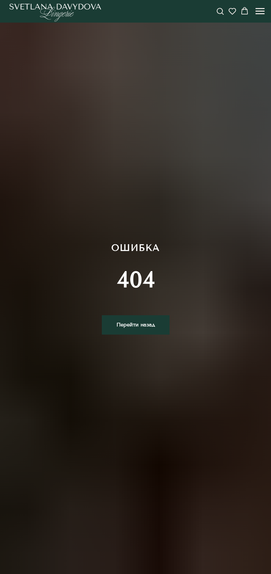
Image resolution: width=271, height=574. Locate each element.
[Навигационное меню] (260, 11)
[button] (220, 11)
